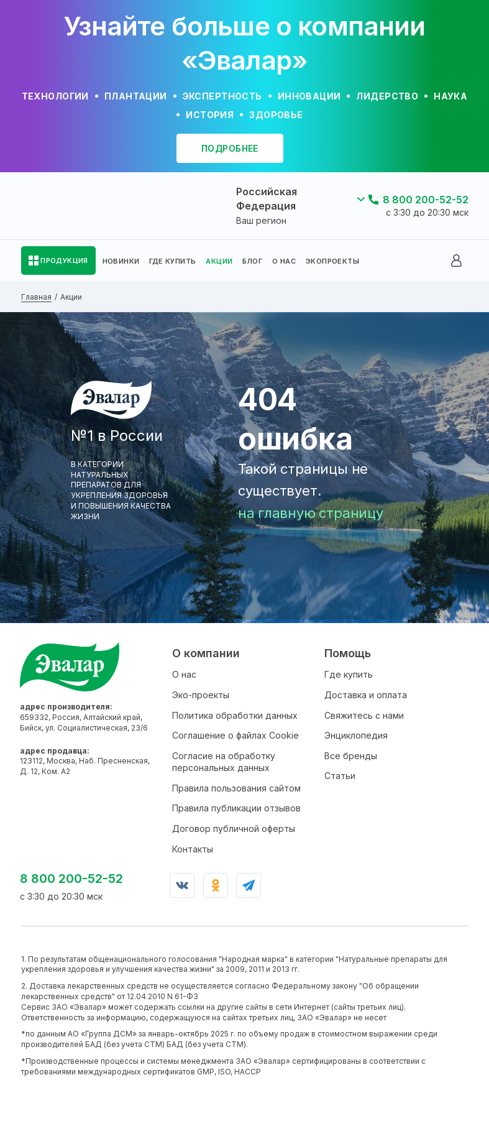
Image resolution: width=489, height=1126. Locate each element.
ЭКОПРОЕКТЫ (332, 261)
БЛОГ (252, 261)
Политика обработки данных (235, 715)
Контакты (192, 849)
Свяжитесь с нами (364, 715)
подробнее (229, 148)
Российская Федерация (266, 198)
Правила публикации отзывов (236, 808)
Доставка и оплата (365, 695)
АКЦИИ (219, 261)
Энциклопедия (356, 735)
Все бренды (350, 755)
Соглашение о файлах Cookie (235, 735)
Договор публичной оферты (233, 828)
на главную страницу (310, 513)
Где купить (348, 674)
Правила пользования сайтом (236, 788)
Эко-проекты (200, 695)
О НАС (284, 261)
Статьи (339, 775)
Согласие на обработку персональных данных (223, 761)
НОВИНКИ (121, 261)
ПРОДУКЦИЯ (64, 260)
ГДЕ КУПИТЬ (172, 261)
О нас (184, 674)
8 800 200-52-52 (425, 199)
